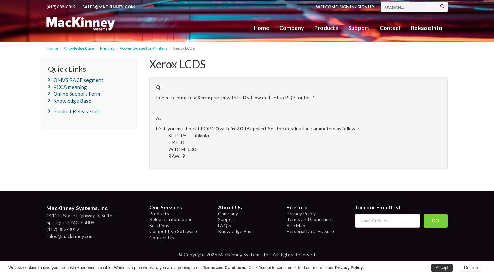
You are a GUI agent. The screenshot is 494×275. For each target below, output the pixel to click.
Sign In (346, 6)
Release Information (171, 219)
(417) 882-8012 (60, 6)
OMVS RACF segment (78, 80)
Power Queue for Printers (143, 48)
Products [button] (326, 27)
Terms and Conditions (310, 219)
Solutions (159, 225)
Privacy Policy (301, 213)
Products (159, 213)
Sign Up (365, 6)
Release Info (426, 27)
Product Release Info (77, 111)
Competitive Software (173, 231)
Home (261, 27)
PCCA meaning (70, 87)
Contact (390, 27)
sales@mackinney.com (108, 6)
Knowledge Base (78, 48)
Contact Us (161, 237)
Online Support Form (76, 94)
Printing (107, 48)
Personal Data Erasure (310, 231)
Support (358, 27)
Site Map (295, 225)
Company (291, 27)
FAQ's (224, 225)
